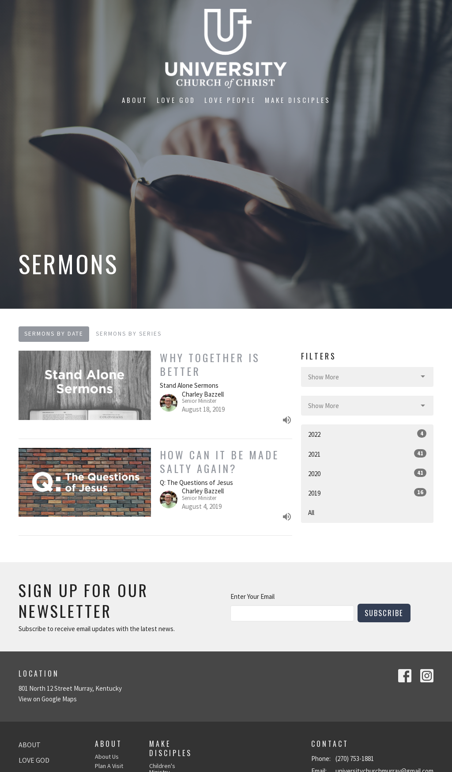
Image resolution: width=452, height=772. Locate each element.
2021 (367, 453)
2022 (367, 434)
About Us (107, 757)
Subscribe (384, 612)
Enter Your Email (252, 596)
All (311, 512)
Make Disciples (298, 100)
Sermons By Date (53, 333)
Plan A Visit (109, 766)
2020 (367, 473)
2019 (367, 492)
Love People (230, 100)
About (135, 100)
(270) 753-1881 (354, 758)
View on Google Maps (48, 699)
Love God (176, 100)
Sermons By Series (129, 333)
